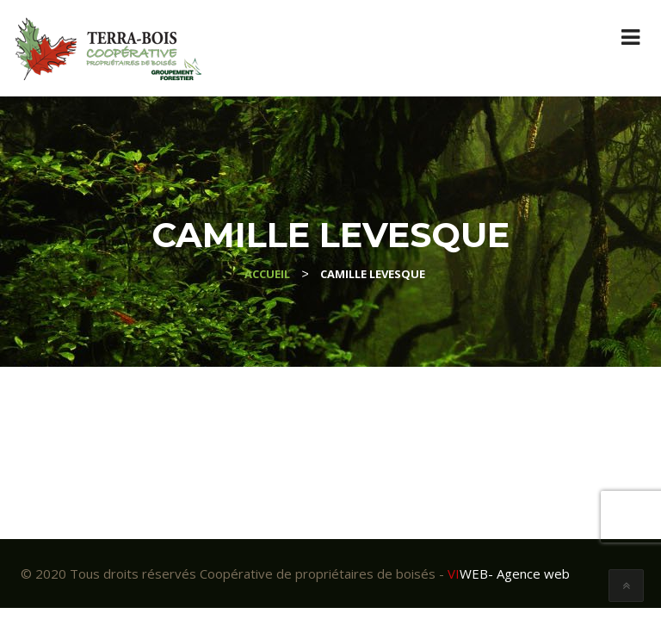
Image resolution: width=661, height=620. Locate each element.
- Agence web (509, 573)
